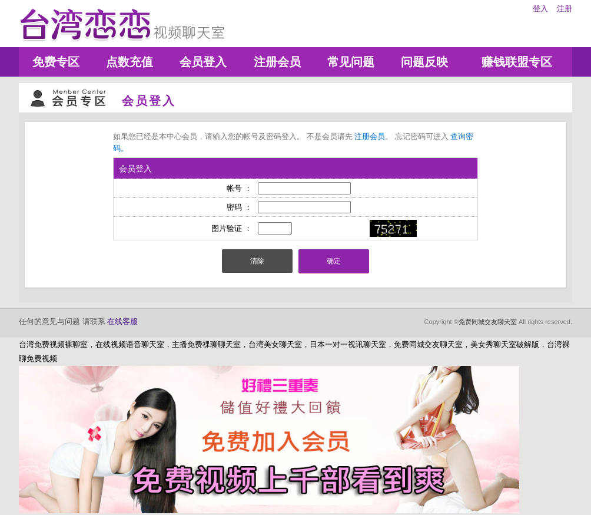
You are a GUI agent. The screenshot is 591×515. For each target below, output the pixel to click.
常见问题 (350, 61)
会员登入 (203, 61)
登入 (540, 8)
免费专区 (55, 61)
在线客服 (122, 321)
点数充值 (129, 61)
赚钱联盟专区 (517, 61)
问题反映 (424, 61)
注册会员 (277, 61)
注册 (564, 8)
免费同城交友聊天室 (488, 321)
